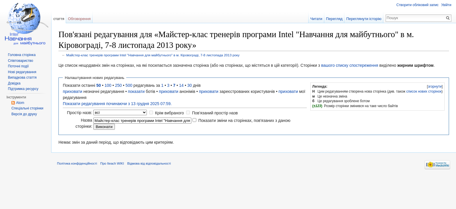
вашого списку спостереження (349, 65)
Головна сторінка (21, 55)
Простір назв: (79, 112)
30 (189, 85)
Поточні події (18, 66)
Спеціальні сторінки (27, 108)
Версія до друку (24, 114)
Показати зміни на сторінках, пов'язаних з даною (244, 120)
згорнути (434, 86)
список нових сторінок (423, 91)
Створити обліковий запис (417, 5)
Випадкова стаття (22, 77)
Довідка (14, 83)
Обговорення (79, 19)
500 (129, 85)
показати (136, 91)
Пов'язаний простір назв (215, 113)
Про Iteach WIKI (112, 163)
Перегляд (334, 19)
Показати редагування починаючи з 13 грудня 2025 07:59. (117, 103)
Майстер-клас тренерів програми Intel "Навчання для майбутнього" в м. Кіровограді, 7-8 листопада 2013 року (153, 55)
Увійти (446, 5)
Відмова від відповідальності (149, 163)
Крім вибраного (169, 113)
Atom (20, 103)
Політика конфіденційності (77, 163)
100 (108, 85)
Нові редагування (22, 72)
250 (118, 85)
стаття (58, 19)
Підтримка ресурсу (23, 89)
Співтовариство (20, 61)
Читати (316, 19)
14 (181, 85)
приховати (72, 91)
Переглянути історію (364, 19)
